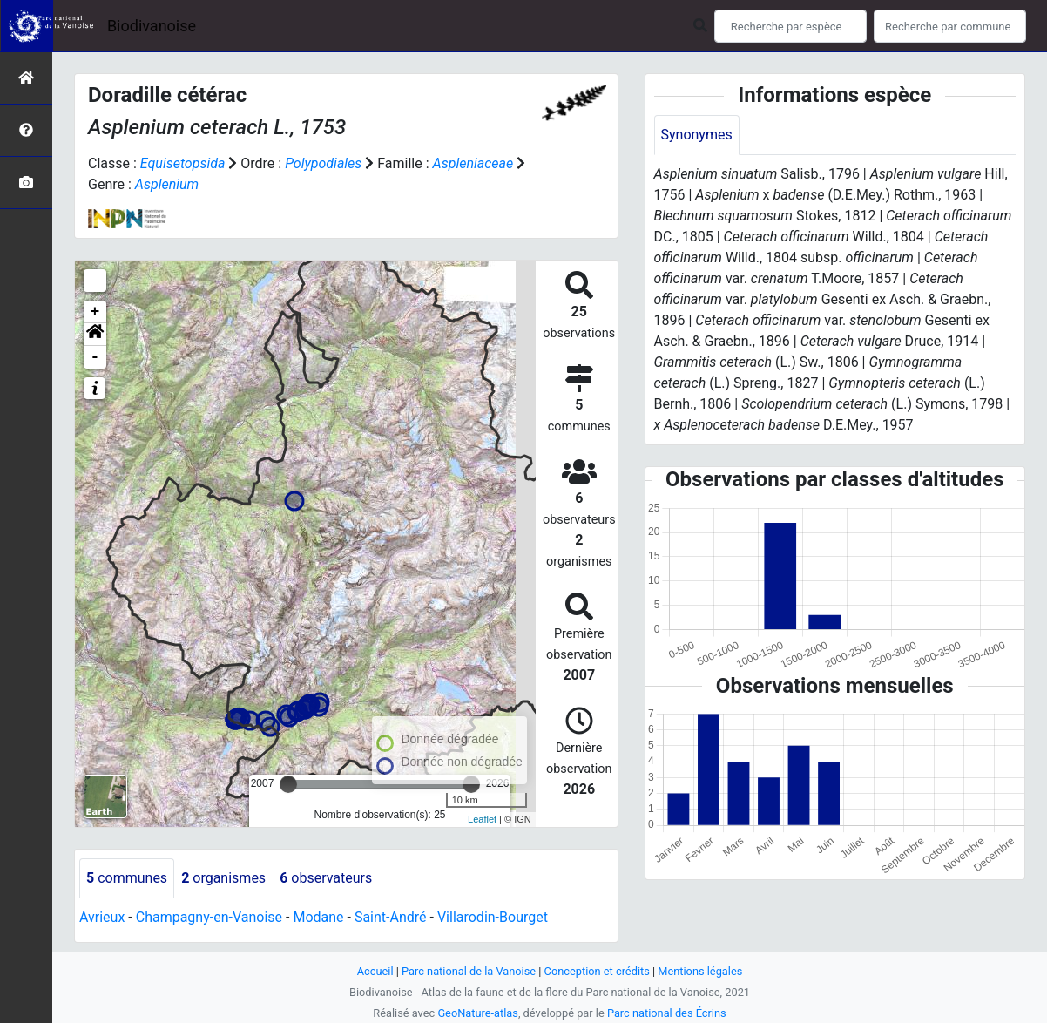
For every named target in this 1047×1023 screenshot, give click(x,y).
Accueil (375, 971)
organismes (223, 878)
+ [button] (95, 311)
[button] (95, 334)
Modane (318, 917)
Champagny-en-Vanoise (209, 917)
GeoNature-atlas (477, 1013)
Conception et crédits (597, 971)
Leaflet (482, 819)
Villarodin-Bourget (492, 917)
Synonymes (697, 134)
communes (126, 878)
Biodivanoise (151, 26)
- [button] (95, 357)
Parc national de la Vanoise (469, 971)
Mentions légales (700, 971)
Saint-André (391, 917)
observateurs (326, 878)
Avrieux (102, 917)
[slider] (288, 784)
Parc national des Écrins (666, 1013)
